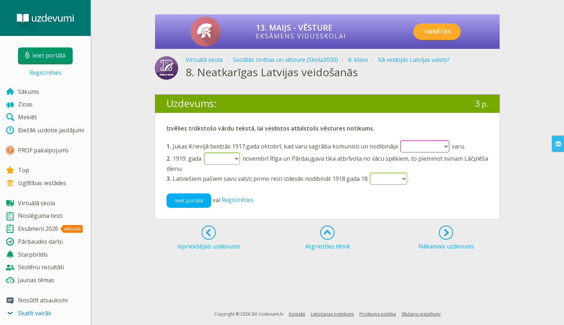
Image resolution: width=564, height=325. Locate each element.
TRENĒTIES (442, 32)
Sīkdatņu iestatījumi (421, 314)
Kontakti (297, 314)
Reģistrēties (45, 72)
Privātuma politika (377, 314)
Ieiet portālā (189, 200)
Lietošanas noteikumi (332, 314)
